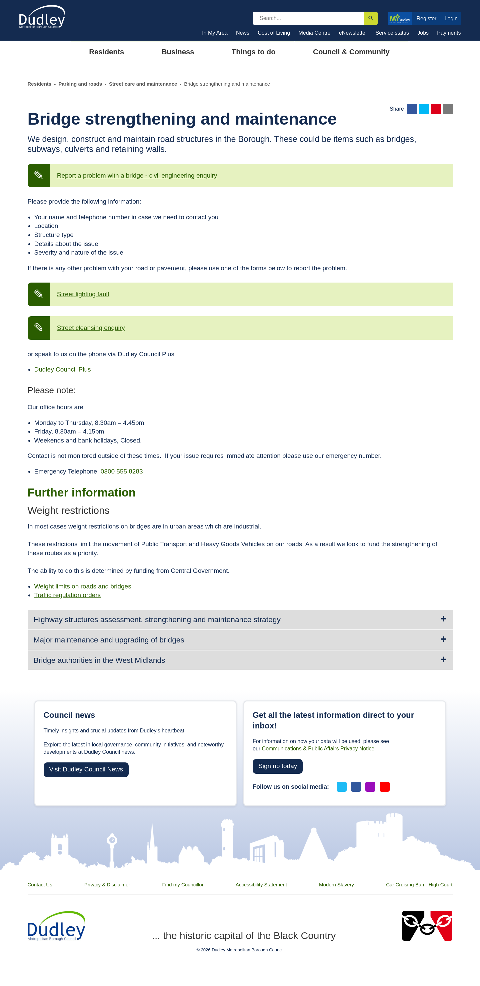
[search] (308, 18)
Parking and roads (80, 84)
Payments (449, 33)
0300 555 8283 (122, 471)
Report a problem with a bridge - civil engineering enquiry (137, 175)
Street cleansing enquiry (91, 327)
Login (451, 18)
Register (426, 18)
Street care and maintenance (143, 84)
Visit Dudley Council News (86, 769)
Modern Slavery (336, 884)
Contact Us (40, 884)
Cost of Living (274, 33)
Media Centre (314, 33)
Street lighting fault (83, 294)
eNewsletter (353, 33)
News (242, 33)
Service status (392, 33)
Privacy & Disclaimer (107, 884)
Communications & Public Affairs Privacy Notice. (319, 748)
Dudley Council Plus (62, 369)
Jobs (423, 33)
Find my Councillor (182, 884)
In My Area (214, 33)
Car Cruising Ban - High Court (419, 884)
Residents (40, 84)
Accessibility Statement (261, 884)
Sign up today (277, 765)
